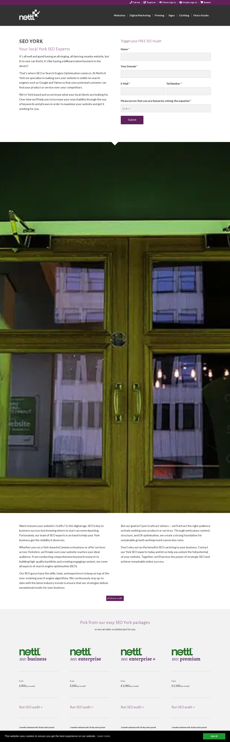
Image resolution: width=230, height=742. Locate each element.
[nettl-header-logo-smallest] (41, 15)
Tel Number (174, 83)
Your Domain (129, 66)
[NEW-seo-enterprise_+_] (140, 654)
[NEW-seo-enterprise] (89, 654)
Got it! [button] (214, 736)
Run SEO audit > (30, 707)
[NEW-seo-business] (38, 654)
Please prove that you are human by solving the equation (156, 101)
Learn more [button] (103, 736)
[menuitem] (135, 3)
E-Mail (125, 83)
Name (125, 49)
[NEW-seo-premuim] (191, 654)
